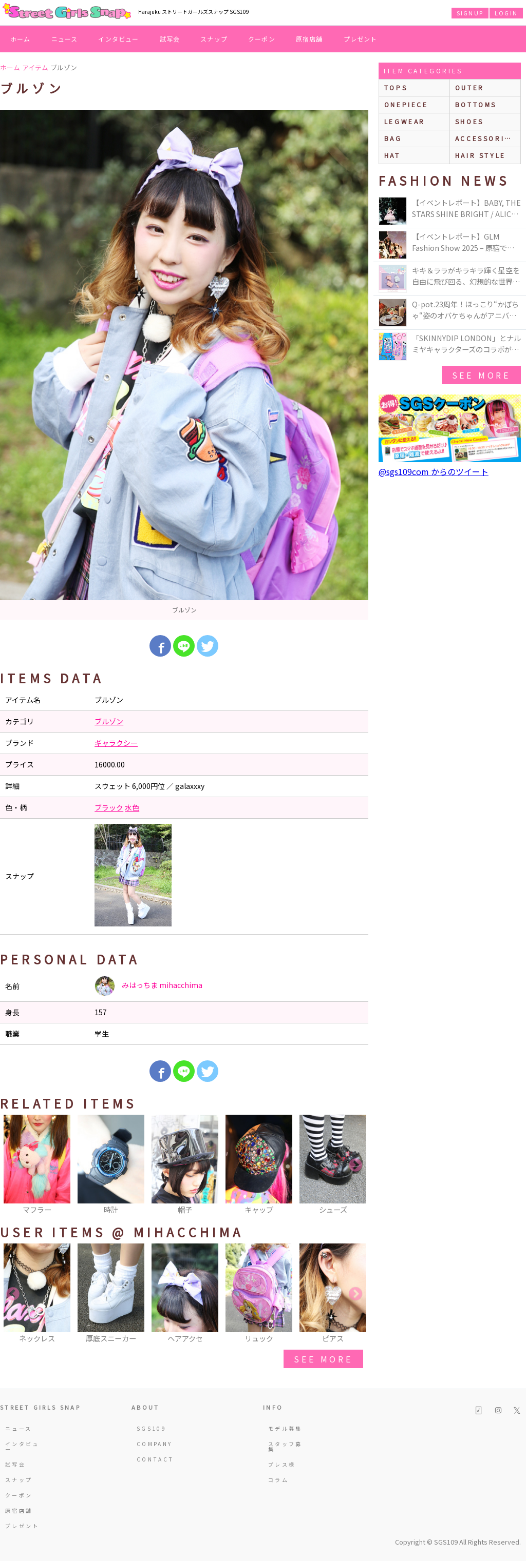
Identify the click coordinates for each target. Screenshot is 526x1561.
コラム (278, 1480)
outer (469, 87)
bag (393, 138)
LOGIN (506, 13)
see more (323, 1359)
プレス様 (281, 1464)
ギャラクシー (116, 743)
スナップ (214, 38)
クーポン (261, 38)
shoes (469, 121)
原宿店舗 (309, 38)
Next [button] (355, 1165)
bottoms (476, 104)
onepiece (406, 104)
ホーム (20, 38)
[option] (184, 365)
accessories (485, 138)
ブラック (109, 807)
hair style (480, 155)
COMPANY (155, 1444)
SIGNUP (470, 13)
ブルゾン (109, 721)
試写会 (170, 38)
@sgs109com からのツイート (434, 471)
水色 (132, 807)
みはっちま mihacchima (148, 986)
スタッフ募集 (285, 1446)
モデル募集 (285, 1428)
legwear (404, 121)
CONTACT (155, 1459)
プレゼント (361, 38)
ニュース (64, 38)
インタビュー (118, 38)
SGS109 (151, 1428)
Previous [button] (13, 1165)
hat (392, 155)
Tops (395, 87)
